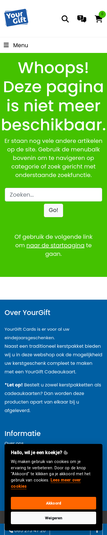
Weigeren (53, 518)
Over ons (14, 443)
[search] (65, 18)
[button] (53, 210)
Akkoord (53, 503)
